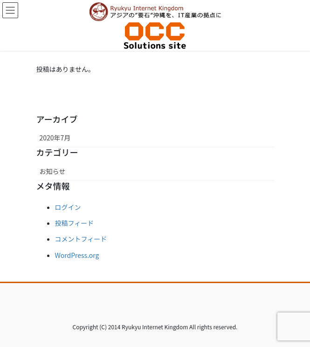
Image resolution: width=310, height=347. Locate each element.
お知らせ (53, 171)
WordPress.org (77, 255)
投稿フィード (74, 223)
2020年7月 (55, 137)
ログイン (68, 207)
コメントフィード (81, 238)
